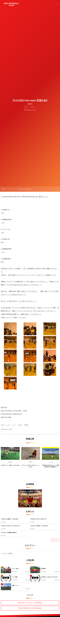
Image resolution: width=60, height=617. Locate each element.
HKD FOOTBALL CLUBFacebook (30, 608)
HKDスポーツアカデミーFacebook (30, 602)
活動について (15, 585)
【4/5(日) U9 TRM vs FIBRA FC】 (38, 519)
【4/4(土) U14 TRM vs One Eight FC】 (10, 525)
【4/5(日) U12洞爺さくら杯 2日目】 (10, 519)
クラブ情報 (15, 577)
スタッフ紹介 (15, 568)
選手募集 (43, 568)
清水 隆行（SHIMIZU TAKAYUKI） (49, 577)
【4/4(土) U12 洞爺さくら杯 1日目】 (39, 525)
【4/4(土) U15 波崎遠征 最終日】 (9, 532)
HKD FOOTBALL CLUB (11, 4)
